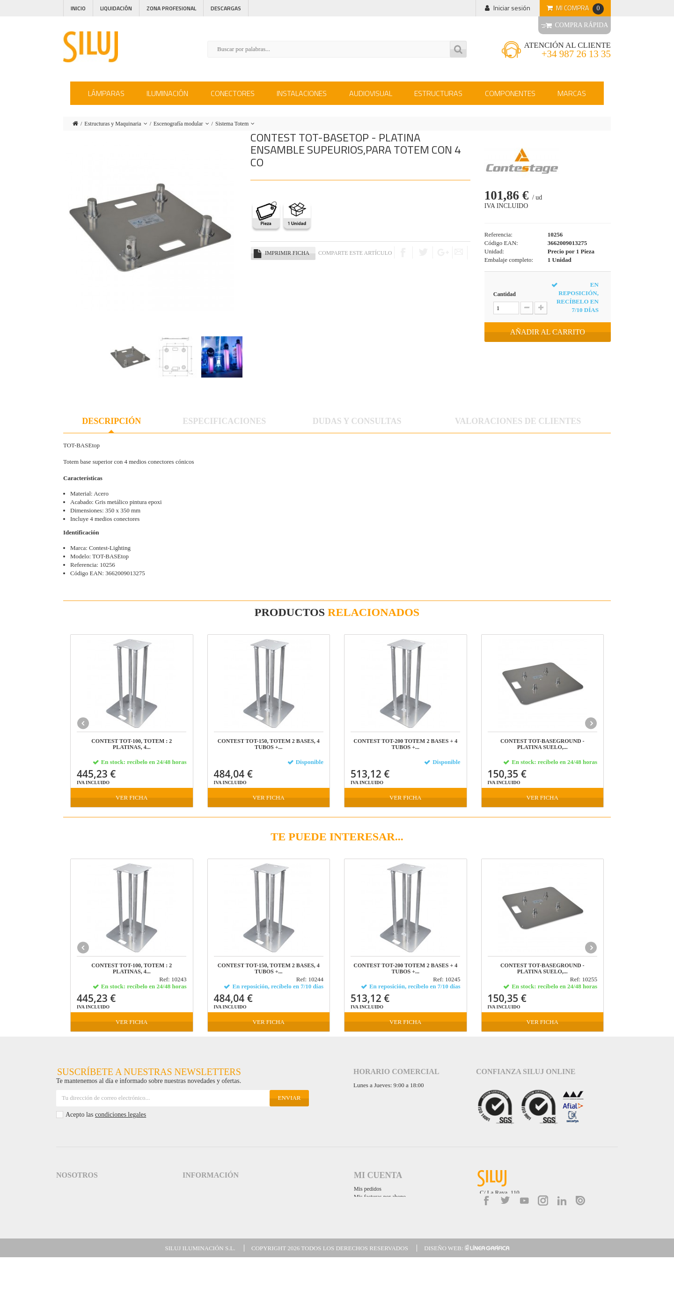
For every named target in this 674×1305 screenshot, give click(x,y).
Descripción (111, 421)
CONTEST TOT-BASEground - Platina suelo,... (542, 744)
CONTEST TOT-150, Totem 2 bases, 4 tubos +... (269, 744)
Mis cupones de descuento (383, 1220)
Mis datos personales (377, 1212)
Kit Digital (195, 1248)
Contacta (68, 1231)
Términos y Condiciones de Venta (226, 1197)
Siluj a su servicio (78, 1197)
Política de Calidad (80, 1205)
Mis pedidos (367, 1189)
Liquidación (116, 8)
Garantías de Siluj (205, 1222)
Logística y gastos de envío (217, 1205)
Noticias (66, 1214)
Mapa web (196, 1239)
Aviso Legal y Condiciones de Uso (226, 1189)
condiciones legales (120, 1114)
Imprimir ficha (287, 253)
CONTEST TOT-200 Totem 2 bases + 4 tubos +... (405, 744)
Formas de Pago (204, 1214)
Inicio (78, 8)
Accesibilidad (199, 1231)
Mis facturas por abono (380, 1197)
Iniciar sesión (511, 8)
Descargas (226, 8)
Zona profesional (171, 8)
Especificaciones (224, 421)
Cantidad (504, 294)
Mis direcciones (371, 1204)
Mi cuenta (378, 1175)
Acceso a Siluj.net (78, 1189)
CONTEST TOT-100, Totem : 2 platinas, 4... (131, 744)
